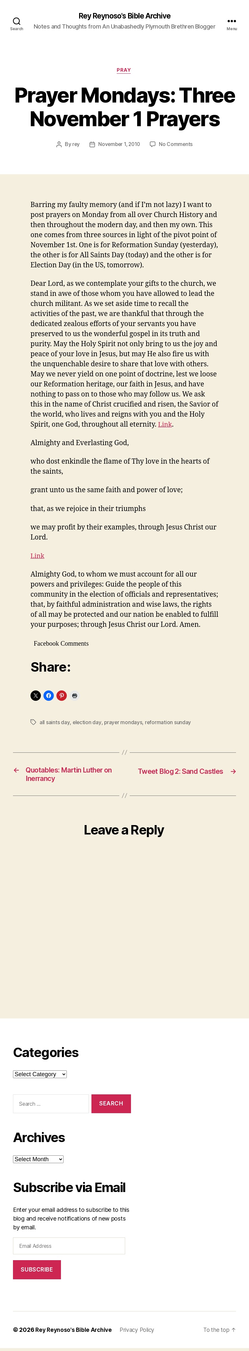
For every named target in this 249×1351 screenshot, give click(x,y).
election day (86, 723)
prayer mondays (123, 723)
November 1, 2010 (119, 145)
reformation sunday (169, 723)
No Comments (177, 145)
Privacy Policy (140, 1332)
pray (124, 71)
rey (75, 145)
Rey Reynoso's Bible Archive (124, 16)
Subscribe (37, 1272)
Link (165, 425)
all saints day (54, 723)
